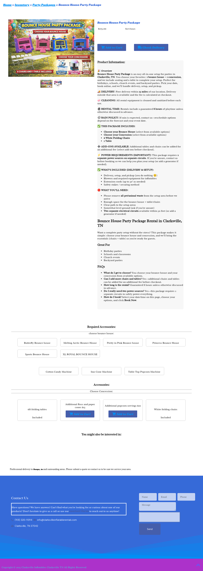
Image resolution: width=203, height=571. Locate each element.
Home (7, 5)
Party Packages (44, 5)
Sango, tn (38, 469)
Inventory (22, 5)
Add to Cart (111, 47)
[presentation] (159, 517)
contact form (79, 511)
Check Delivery (151, 47)
